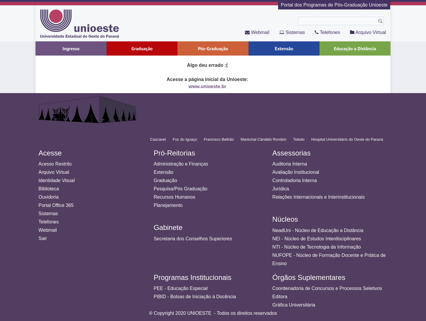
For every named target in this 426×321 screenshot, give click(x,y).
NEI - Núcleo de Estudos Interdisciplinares (316, 238)
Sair (42, 238)
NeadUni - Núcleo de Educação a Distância (318, 230)
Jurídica (280, 188)
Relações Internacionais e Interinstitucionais (318, 197)
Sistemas (292, 32)
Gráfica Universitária (293, 304)
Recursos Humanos (174, 197)
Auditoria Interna (289, 163)
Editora (280, 296)
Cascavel (158, 139)
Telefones (327, 32)
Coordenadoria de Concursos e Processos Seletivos (327, 288)
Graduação (165, 180)
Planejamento (168, 205)
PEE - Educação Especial (180, 288)
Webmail (257, 32)
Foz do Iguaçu (185, 139)
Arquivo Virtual (368, 32)
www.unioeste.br (207, 86)
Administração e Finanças (181, 163)
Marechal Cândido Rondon (263, 139)
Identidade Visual (56, 180)
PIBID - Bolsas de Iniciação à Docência (195, 296)
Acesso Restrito (55, 163)
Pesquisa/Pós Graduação (180, 188)
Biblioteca (48, 188)
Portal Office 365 (56, 205)
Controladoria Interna (294, 180)
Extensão (163, 172)
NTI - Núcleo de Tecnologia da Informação (316, 246)
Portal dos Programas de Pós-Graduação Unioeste (334, 4)
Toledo (298, 139)
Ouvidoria (48, 197)
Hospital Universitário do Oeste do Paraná (347, 139)
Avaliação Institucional (295, 172)
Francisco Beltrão (219, 139)
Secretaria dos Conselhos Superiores (193, 238)
